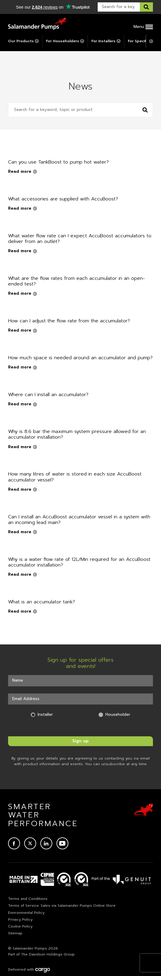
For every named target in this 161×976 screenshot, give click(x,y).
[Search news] (145, 110)
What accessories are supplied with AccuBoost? (63, 199)
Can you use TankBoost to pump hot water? (58, 162)
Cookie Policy (20, 926)
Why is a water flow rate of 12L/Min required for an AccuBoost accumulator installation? (79, 562)
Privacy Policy (20, 919)
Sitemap (15, 933)
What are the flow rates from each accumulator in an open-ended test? (76, 281)
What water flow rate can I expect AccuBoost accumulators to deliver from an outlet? (79, 238)
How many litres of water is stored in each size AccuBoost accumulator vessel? (75, 476)
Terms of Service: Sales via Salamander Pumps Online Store (62, 905)
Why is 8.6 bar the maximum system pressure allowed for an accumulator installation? (77, 434)
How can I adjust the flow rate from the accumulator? (69, 320)
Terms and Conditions (27, 898)
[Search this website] (146, 7)
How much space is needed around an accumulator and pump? (80, 357)
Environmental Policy (26, 912)
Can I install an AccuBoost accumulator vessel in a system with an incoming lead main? (79, 519)
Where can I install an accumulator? (48, 394)
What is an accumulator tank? (41, 601)
